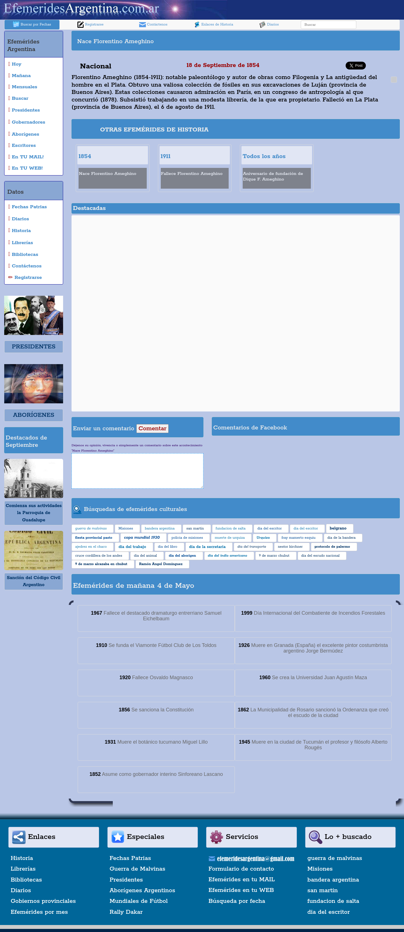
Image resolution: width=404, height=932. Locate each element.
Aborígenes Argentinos (142, 890)
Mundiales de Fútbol (139, 901)
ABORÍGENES (33, 415)
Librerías (23, 869)
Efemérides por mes (39, 912)
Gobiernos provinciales (43, 901)
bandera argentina (333, 880)
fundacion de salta (333, 901)
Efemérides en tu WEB (241, 890)
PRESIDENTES (33, 347)
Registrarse (90, 24)
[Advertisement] (317, 40)
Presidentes (126, 880)
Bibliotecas (26, 880)
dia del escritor (328, 912)
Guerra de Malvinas (138, 869)
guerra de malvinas (334, 858)
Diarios (269, 24)
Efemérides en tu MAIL (241, 880)
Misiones (320, 869)
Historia (22, 858)
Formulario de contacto (241, 869)
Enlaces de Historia (213, 24)
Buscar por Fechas (32, 24)
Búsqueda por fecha (236, 901)
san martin (322, 890)
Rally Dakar (126, 912)
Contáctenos (153, 24)
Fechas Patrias (130, 858)
